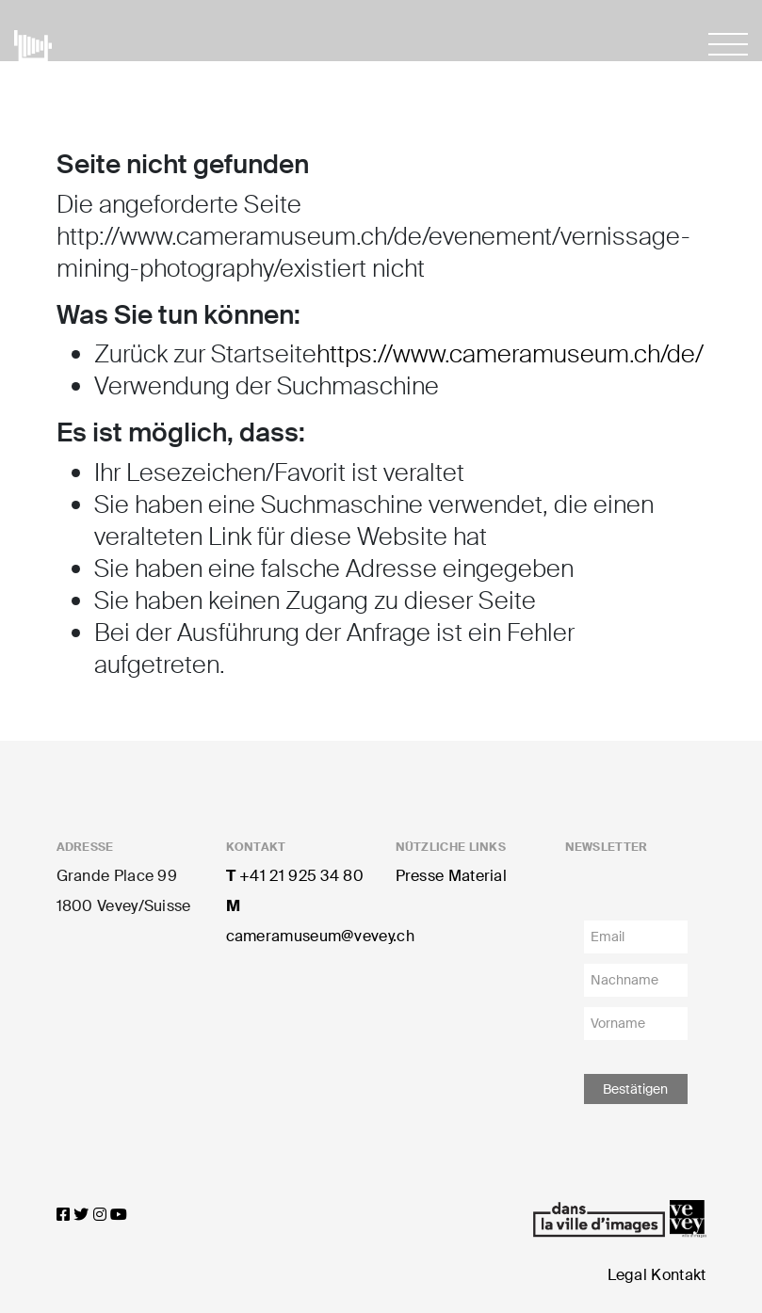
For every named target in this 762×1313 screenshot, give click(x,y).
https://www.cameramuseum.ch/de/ (510, 354)
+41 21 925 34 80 (295, 876)
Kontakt (678, 1275)
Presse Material (452, 876)
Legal (628, 1275)
